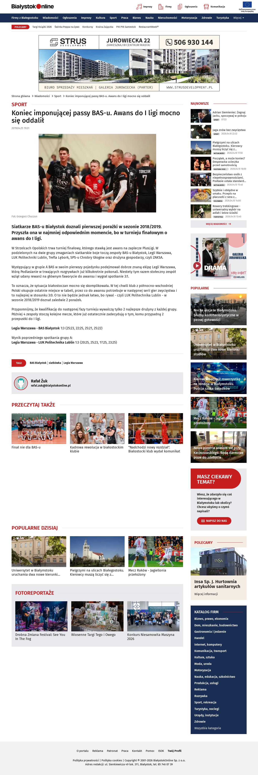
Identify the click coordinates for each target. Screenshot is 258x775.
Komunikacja (214, 7)
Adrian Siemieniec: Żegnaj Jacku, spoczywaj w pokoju (229, 114)
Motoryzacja (189, 17)
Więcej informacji (206, 594)
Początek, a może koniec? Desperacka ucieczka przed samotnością (229, 162)
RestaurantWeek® (149, 27)
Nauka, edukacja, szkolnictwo (214, 676)
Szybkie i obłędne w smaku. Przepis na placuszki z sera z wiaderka (225, 194)
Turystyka (222, 17)
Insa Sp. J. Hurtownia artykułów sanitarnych (217, 584)
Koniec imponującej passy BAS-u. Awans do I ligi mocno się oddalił (108, 96)
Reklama (200, 689)
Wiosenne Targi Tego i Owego (93, 635)
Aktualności (219, 153)
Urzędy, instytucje (206, 715)
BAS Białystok (38, 363)
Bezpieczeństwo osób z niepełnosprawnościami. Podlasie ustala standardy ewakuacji (229, 178)
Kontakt (137, 751)
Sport (113, 17)
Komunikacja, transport (210, 651)
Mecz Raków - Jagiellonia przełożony (147, 573)
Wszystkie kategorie (207, 728)
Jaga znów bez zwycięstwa (229, 130)
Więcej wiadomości (216, 224)
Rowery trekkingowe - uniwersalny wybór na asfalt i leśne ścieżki (226, 209)
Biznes (137, 17)
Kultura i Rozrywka (221, 169)
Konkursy (87, 27)
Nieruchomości (167, 17)
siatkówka (55, 363)
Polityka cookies (111, 760)
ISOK (161, 751)
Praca (124, 17)
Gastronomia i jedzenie (210, 631)
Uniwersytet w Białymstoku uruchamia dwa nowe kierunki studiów (35, 573)
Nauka (150, 17)
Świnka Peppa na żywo (67, 27)
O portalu (83, 751)
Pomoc (150, 751)
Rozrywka (200, 696)
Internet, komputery (208, 644)
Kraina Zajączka (104, 27)
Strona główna (21, 96)
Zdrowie (207, 17)
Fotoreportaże (34, 593)
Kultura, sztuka (204, 657)
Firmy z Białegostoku (25, 17)
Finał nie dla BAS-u (26, 447)
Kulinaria (218, 201)
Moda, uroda (203, 664)
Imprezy (144, 7)
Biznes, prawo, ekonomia (211, 619)
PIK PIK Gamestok (126, 27)
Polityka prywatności (86, 760)
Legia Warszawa (73, 363)
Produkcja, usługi (206, 683)
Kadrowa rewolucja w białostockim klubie (96, 449)
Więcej (238, 17)
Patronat (112, 751)
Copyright (131, 760)
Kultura (100, 17)
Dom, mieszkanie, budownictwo (216, 625)
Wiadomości (50, 17)
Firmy (165, 7)
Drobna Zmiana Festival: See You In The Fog (40, 637)
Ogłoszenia (187, 7)
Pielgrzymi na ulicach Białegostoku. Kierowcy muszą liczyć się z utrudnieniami (97, 573)
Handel (199, 638)
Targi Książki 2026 (42, 27)
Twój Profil (174, 751)
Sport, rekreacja (205, 702)
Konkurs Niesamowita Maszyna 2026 (150, 637)
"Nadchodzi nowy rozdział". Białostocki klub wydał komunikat (154, 449)
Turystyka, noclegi (206, 709)
